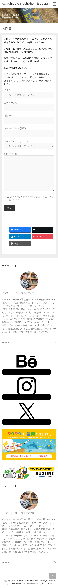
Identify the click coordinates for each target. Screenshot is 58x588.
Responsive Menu (54, 4)
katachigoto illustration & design (26, 3)
